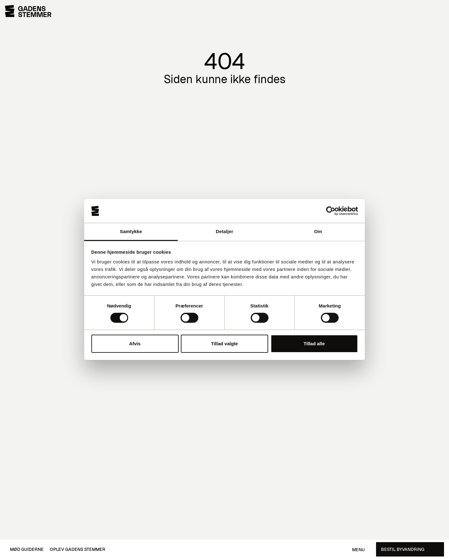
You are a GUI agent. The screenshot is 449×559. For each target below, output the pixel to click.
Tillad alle (314, 343)
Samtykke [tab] (131, 231)
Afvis (135, 343)
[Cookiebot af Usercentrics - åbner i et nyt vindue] (330, 211)
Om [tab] (318, 231)
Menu (358, 549)
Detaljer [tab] (224, 231)
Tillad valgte (224, 343)
